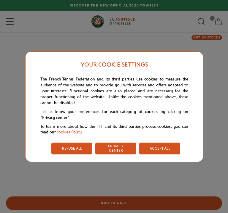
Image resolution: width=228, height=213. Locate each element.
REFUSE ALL (72, 148)
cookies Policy (69, 132)
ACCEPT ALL (160, 148)
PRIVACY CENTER (116, 148)
